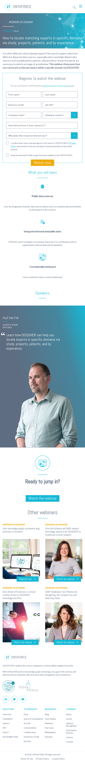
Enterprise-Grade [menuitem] (31, 737)
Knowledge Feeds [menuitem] (10, 737)
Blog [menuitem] (47, 714)
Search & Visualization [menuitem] (33, 719)
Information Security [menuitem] (71, 731)
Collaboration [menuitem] (30, 732)
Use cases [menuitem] (49, 728)
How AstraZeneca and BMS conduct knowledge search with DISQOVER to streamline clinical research (63, 531)
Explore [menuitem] (6, 723)
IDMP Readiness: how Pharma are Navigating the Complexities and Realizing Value (61, 595)
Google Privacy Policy (49, 86)
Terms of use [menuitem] (26, 759)
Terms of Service (65, 86)
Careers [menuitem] (69, 737)
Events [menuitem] (69, 719)
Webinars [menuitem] (49, 723)
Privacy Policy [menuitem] (42, 759)
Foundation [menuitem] (8, 719)
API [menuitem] (4, 728)
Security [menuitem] (27, 741)
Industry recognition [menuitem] (71, 724)
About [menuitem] (68, 714)
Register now (25, 579)
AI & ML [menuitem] (27, 723)
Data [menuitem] (26, 714)
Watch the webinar (42, 498)
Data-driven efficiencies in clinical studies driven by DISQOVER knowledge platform (19, 595)
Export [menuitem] (6, 732)
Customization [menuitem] (30, 728)
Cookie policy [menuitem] (58, 759)
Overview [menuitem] (7, 714)
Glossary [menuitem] (49, 737)
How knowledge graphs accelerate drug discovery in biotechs (21, 530)
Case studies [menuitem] (50, 719)
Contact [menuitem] (69, 742)
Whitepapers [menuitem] (50, 732)
